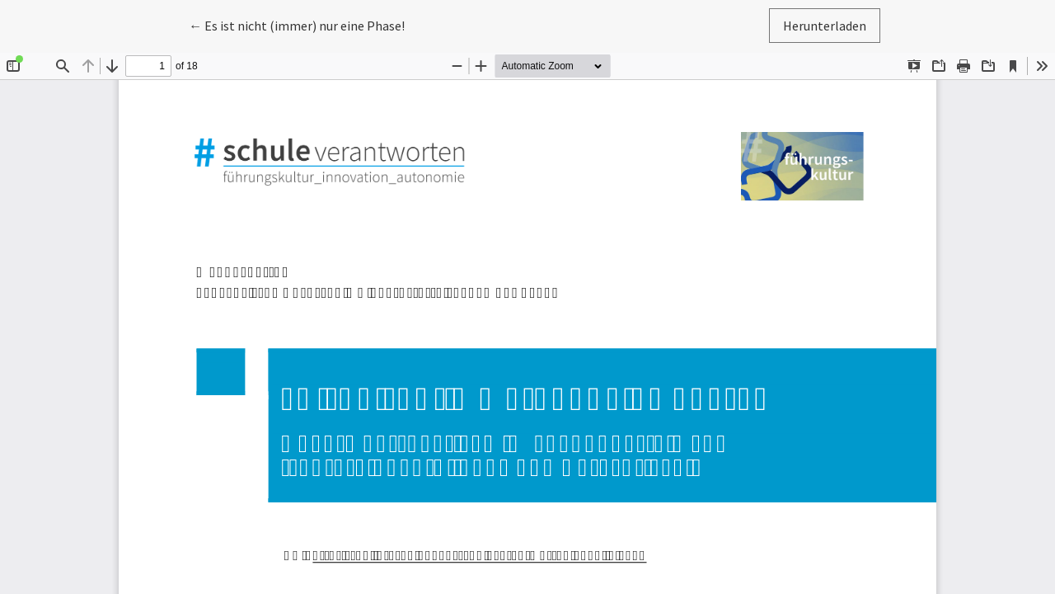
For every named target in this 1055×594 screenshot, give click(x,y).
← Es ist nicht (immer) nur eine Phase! (297, 24)
